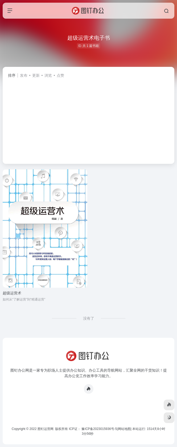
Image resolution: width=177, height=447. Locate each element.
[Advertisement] (88, 118)
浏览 (48, 75)
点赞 (60, 75)
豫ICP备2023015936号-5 (99, 429)
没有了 (88, 318)
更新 (36, 75)
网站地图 (124, 429)
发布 (23, 75)
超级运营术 (12, 293)
